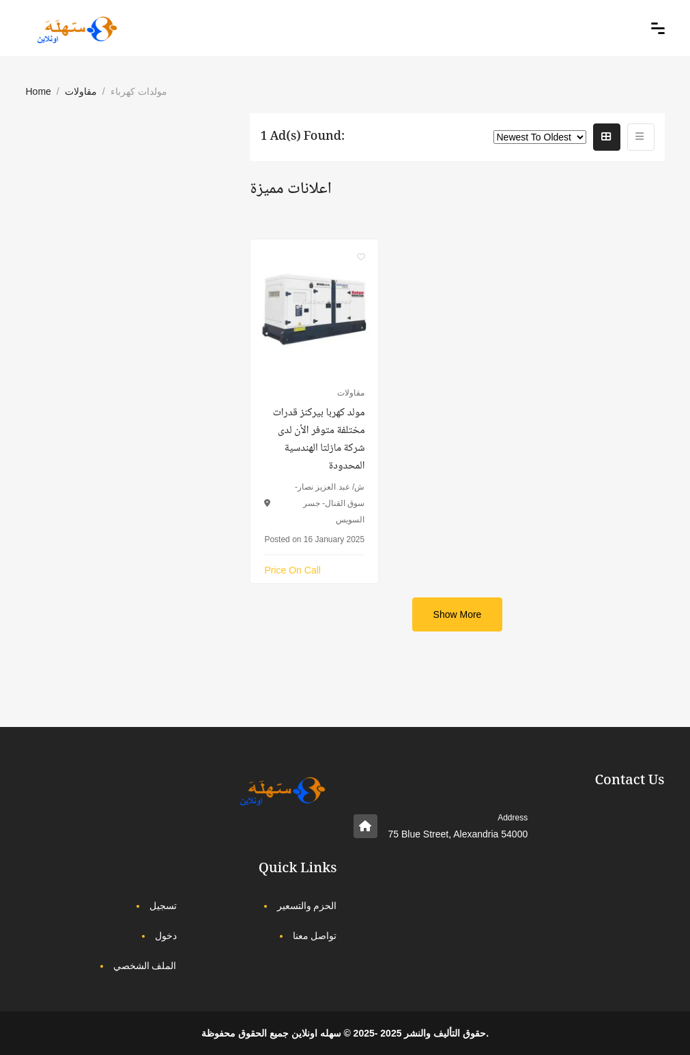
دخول (166, 935)
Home (38, 91)
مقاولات (81, 91)
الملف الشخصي (145, 965)
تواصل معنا (315, 935)
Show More (457, 614)
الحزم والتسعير (307, 905)
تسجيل (163, 905)
